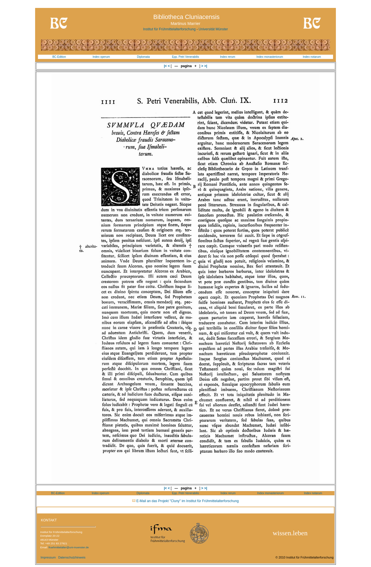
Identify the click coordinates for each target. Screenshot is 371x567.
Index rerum (227, 56)
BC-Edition (59, 56)
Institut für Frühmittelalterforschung (169, 29)
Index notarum (312, 56)
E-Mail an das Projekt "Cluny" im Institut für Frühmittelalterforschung (188, 501)
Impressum (48, 557)
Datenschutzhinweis (72, 557)
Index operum (101, 56)
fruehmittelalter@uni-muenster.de (68, 547)
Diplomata (143, 56)
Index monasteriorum (269, 56)
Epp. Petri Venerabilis (185, 56)
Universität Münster (213, 29)
